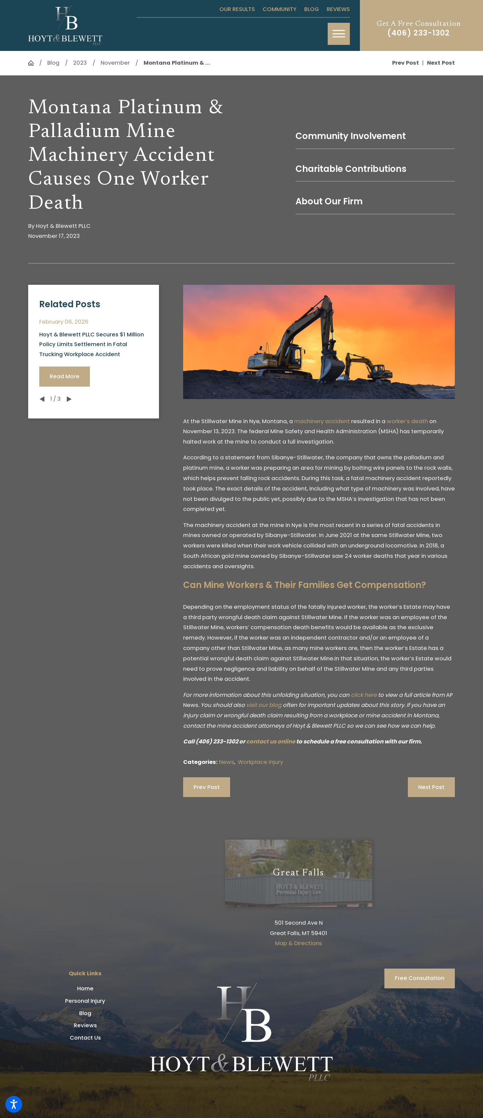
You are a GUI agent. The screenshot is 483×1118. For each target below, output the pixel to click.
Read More (64, 376)
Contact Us (85, 1038)
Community (280, 9)
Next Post (431, 787)
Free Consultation (419, 978)
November (115, 63)
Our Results (237, 9)
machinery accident (322, 421)
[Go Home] (33, 63)
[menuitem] (85, 988)
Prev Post (207, 787)
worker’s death (407, 421)
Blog (311, 9)
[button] (13, 1104)
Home (85, 988)
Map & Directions (298, 943)
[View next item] (69, 399)
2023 (80, 63)
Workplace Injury (260, 762)
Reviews (338, 9)
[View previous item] (42, 399)
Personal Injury (85, 1001)
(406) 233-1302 (418, 33)
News (226, 762)
